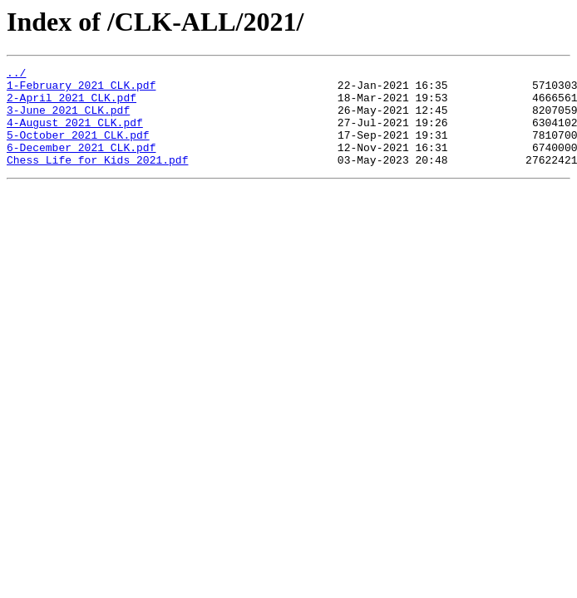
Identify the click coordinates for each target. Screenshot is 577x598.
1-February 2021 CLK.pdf (81, 89)
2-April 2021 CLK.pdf (71, 104)
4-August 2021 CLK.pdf (75, 134)
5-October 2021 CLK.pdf (78, 149)
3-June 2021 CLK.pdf (68, 119)
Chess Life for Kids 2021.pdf (97, 179)
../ (16, 74)
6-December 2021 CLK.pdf (81, 164)
